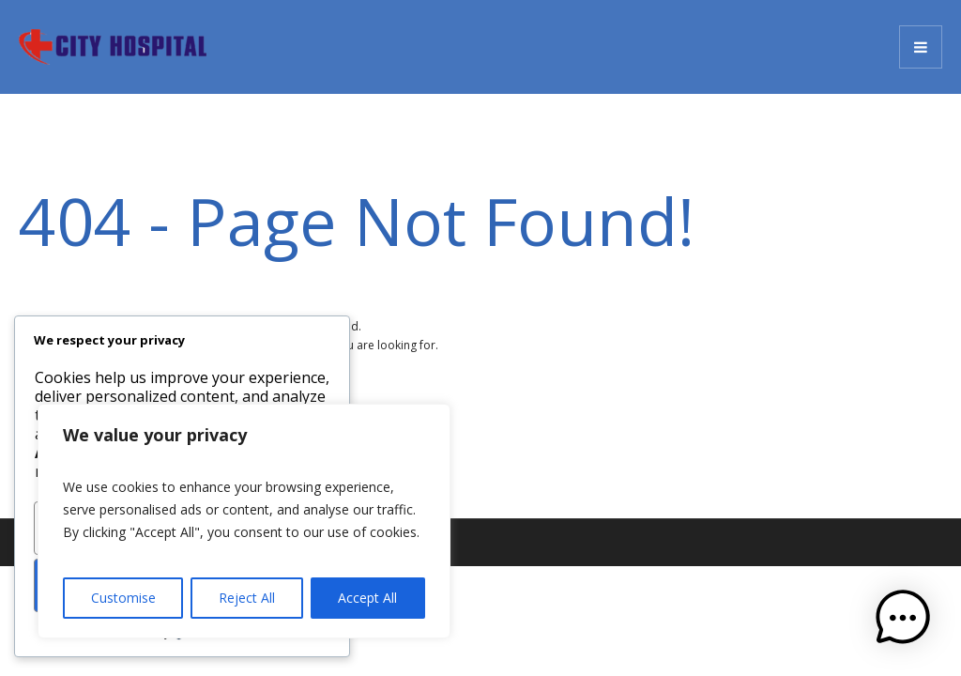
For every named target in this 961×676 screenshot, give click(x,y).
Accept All (367, 598)
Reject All (247, 598)
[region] (244, 521)
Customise (123, 598)
